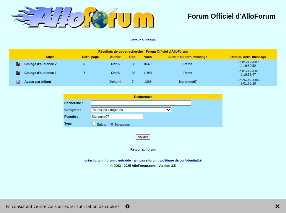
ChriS (115, 64)
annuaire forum (145, 160)
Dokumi (115, 81)
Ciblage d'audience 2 (41, 64)
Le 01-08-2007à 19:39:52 (248, 63)
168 (132, 73)
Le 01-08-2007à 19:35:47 (248, 72)
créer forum (93, 160)
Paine (187, 64)
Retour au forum (143, 40)
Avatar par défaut (38, 81)
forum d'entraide (118, 160)
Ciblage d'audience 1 (41, 73)
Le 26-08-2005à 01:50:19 (248, 81)
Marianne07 (188, 81)
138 (132, 64)
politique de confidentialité (181, 160)
